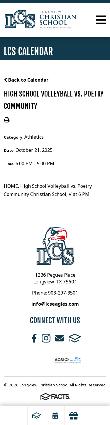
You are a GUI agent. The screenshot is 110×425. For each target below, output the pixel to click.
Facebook (34, 338)
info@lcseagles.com (55, 304)
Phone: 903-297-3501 (55, 293)
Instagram (46, 338)
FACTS (75, 338)
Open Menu (101, 20)
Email (59, 338)
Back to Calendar (26, 80)
